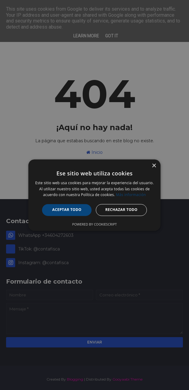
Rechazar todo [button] (121, 209)
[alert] (94, 195)
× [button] (154, 166)
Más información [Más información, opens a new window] (131, 195)
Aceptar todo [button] (66, 209)
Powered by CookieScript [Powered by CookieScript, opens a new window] (94, 224)
